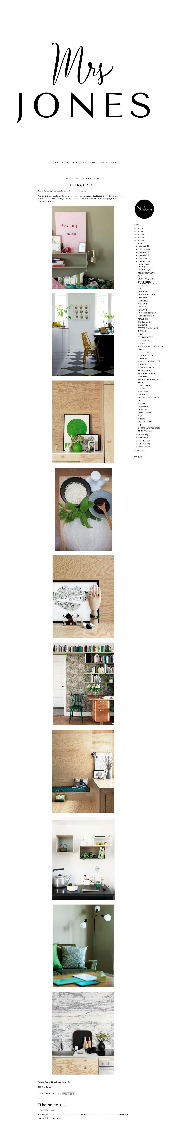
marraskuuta (143, 249)
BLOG (55, 162)
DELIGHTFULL (143, 410)
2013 (139, 240)
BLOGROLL (115, 162)
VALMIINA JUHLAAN (145, 422)
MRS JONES (65, 162)
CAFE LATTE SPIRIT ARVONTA (148, 398)
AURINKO (141, 419)
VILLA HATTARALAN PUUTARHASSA (151, 346)
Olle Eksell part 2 (144, 322)
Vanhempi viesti (122, 1114)
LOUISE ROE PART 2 (145, 385)
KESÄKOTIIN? (142, 310)
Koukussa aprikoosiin (146, 367)
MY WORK (104, 162)
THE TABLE (142, 404)
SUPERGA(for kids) (144, 340)
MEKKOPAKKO (143, 376)
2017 (139, 228)
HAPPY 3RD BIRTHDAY (146, 316)
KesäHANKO (142, 307)
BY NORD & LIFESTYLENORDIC (149, 428)
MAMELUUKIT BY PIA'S (146, 355)
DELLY (140, 401)
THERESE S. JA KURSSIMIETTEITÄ (149, 361)
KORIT (140, 334)
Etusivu (83, 1114)
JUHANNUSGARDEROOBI (147, 313)
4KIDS (140, 425)
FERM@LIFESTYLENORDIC (147, 373)
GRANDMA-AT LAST (145, 431)
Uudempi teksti (43, 1114)
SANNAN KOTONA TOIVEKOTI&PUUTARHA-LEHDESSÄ (148, 284)
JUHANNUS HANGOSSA (146, 295)
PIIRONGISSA (142, 395)
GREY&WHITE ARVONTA (146, 273)
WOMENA (141, 389)
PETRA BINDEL (143, 319)
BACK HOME (142, 292)
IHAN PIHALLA (143, 267)
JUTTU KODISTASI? (79, 162)
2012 (139, 243)
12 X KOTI (93, 162)
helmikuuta (143, 444)
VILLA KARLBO (143, 301)
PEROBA (141, 382)
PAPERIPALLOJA (143, 352)
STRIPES (141, 289)
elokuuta (142, 258)
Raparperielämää (144, 413)
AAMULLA (141, 343)
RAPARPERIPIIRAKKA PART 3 (148, 328)
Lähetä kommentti (47, 1110)
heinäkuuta (143, 261)
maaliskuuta (143, 441)
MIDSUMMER (142, 304)
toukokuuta (143, 435)
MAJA (140, 276)
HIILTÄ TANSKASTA (145, 370)
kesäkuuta (142, 264)
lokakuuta (142, 252)
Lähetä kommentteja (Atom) (52, 1118)
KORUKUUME (143, 358)
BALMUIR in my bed (145, 270)
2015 (139, 234)
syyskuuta (142, 255)
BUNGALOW (142, 364)
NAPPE (140, 349)
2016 (139, 231)
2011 (139, 451)
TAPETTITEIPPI (143, 391)
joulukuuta (143, 246)
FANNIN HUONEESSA (145, 337)
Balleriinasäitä (143, 407)
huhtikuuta (143, 438)
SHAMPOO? (142, 331)
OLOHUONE (142, 325)
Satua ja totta (143, 298)
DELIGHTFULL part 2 (145, 279)
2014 (139, 237)
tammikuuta (143, 447)
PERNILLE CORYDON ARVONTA (149, 379)
